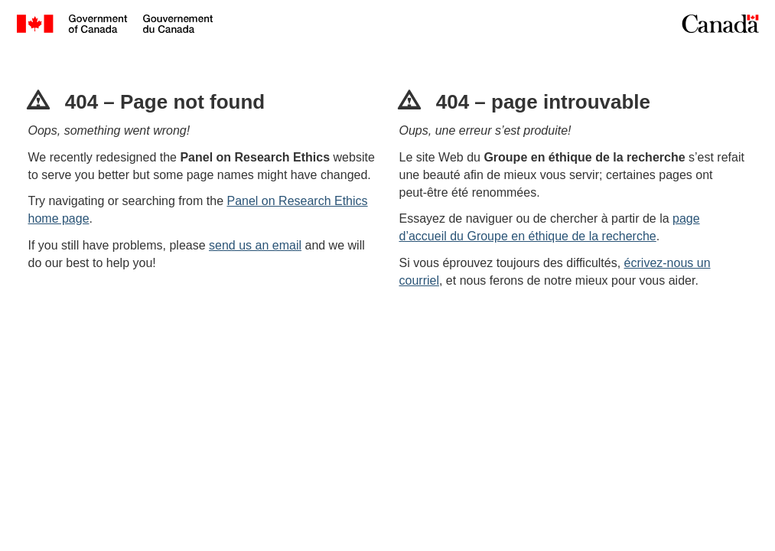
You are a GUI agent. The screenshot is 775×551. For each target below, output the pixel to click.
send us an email (255, 245)
